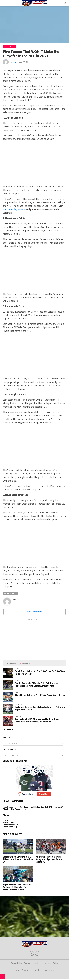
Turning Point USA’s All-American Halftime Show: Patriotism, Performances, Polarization (37, 720)
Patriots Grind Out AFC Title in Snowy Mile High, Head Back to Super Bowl (49, 859)
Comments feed (10, 824)
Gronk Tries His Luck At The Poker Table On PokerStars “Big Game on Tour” (40, 672)
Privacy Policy (16, 963)
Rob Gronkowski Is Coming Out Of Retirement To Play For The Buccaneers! (34, 808)
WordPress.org (10, 826)
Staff (14, 62)
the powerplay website (14, 209)
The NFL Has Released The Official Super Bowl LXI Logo (40, 695)
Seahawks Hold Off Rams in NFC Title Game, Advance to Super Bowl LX (18, 859)
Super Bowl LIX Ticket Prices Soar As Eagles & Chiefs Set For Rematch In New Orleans (18, 887)
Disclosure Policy (51, 963)
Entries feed (8, 822)
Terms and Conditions (33, 963)
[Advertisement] (34, 24)
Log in (5, 820)
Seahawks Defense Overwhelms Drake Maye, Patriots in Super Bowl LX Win (40, 708)
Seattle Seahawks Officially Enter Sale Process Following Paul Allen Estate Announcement (36, 684)
